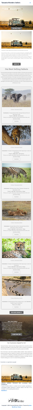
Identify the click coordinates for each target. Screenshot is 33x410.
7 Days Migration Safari (16, 298)
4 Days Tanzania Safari (16, 109)
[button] (3, 379)
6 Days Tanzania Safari (16, 185)
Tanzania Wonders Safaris (10, 3)
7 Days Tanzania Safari (16, 222)
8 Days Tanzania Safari (16, 260)
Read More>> (4, 390)
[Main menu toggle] (30, 2)
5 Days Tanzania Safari (16, 147)
